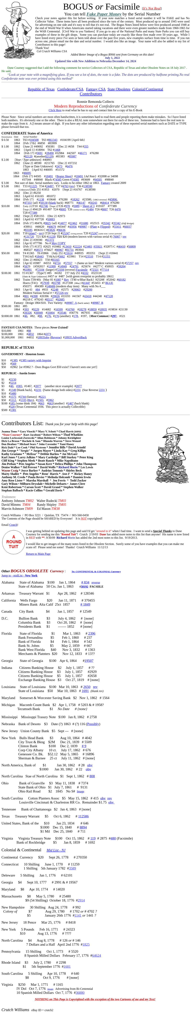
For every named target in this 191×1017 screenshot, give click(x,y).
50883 (51, 219)
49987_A (71, 302)
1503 (40, 400)
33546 (62, 312)
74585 (57, 179)
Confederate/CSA (70, 89)
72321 (95, 269)
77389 (33, 212)
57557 (68, 263)
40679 (52, 226)
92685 (61, 299)
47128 (109, 296)
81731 (70, 249)
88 (40, 316)
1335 (23, 400)
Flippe (104, 226)
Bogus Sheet (64, 176)
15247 (66, 233)
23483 (88, 246)
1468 (57, 149)
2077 (38, 386)
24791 (75, 266)
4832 (31, 334)
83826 (51, 230)
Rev (66, 279)
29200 (88, 289)
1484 (90, 209)
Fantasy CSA (96, 89)
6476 (70, 166)
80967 (59, 249)
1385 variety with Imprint (36, 360)
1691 (85, 691)
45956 (73, 226)
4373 (48, 334)
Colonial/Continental (147, 89)
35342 (106, 223)
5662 (62, 256)
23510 (89, 256)
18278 (82, 309)
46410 (121, 246)
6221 (43, 396)
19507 (89, 661)
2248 (55, 289)
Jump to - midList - (19, 575)
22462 (73, 223)
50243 (93, 202)
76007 (116, 236)
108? (58, 279)
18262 (75, 199)
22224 (78, 246)
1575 (13, 396)
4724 (57, 263)
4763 (66, 186)
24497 (49, 186)
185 (12, 403)
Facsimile (82, 269)
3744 (23, 396)
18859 (93, 309)
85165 (56, 259)
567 (26, 266)
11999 (51, 266)
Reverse (56, 337)
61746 (44, 206)
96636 (61, 230)
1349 (13, 390)
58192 (84, 586)
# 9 (84, 746)
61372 (50, 239)
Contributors (91, 93)
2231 (38, 390)
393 (26, 309)
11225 (33, 186)
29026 (56, 296)
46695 (27, 173)
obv (90, 765)
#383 (19, 386)
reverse (95, 582)
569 (14, 363)
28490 (50, 153)
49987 (83, 226)
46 (25, 316)
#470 (118, 209)
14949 (63, 266)
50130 (44, 202)
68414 (105, 202)
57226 (60, 292)
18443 (40, 256)
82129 (28, 156)
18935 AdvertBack (76, 337)
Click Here (55, 110)
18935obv (43, 337)
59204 (122, 266)
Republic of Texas (41, 89)
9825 (48, 223)
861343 (52, 139)
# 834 (85, 582)
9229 (36, 309)
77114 (105, 269)
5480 (13, 393)
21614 (68, 253)
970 (67, 206)
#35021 (97, 246)
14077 (63, 223)
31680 (84, 223)
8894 (83, 827)
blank (52, 202)
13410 (67, 246)
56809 (132, 246)
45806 (113, 199)
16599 (59, 309)
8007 (105, 209)
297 (114, 316)
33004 (51, 312)
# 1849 (85, 604)
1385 (15, 360)
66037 (128, 226)
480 (113, 838)
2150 (13, 379)
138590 (87, 186)
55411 (117, 226)
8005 (63, 209)
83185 (28, 230)
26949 (39, 312)
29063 (76, 289)
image (50, 989)
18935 (103, 309)
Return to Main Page (38, 553)
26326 (28, 312)
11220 (51, 236)
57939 (45, 283)
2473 (59, 166)
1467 (71, 403)
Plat (93, 226)
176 (48, 316)
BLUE (109, 283)
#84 (37, 289)
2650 (86, 687)
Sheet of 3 (89, 206)
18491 (49, 176)
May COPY (59, 243)
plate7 (33, 233)
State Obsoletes (118, 89)
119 (93, 838)
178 (76, 316)
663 (42, 403)
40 (11, 386)
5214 (13, 382)
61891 (28, 269)
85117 (49, 299)
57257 (129, 263)
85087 (73, 156)
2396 (91, 633)
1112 (13, 400)
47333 (28, 202)
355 (86, 146)
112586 (83, 816)
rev (72, 186)
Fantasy (105, 182)
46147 (81, 202)
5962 (51, 400)
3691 (40, 153)
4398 (35, 296)
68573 (39, 249)
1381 (13, 410)
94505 (98, 179)
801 (26, 296)
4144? (86, 283)
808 (92, 776)
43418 (87, 296)
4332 (85, 273)
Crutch (13, 524)
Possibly (93, 724)
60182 (122, 279)
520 (12, 406)
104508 (34, 139)
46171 (83, 153)
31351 (106, 256)
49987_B (97, 302)
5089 (76, 206)
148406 (50, 286)
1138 (41, 199)
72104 (40, 269)
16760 (70, 309)
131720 (29, 236)
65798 (56, 283)
